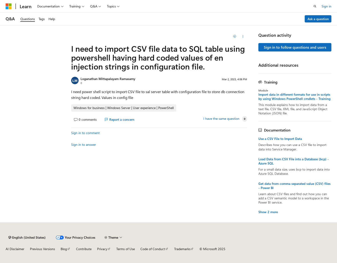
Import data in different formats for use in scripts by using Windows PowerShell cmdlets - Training (294, 96)
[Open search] (315, 6)
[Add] (235, 36)
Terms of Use (125, 249)
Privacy (102, 249)
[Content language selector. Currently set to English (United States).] (27, 237)
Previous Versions (42, 249)
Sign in (326, 6)
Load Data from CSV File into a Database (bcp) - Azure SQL (293, 161)
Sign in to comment (85, 133)
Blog (64, 249)
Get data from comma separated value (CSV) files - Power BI (294, 186)
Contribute (84, 249)
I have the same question (221, 119)
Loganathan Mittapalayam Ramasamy (108, 79)
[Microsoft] (9, 6)
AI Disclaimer (15, 249)
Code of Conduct (152, 249)
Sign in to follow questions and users (295, 47)
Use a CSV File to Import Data (280, 139)
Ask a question (318, 19)
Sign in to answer (83, 144)
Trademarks (182, 249)
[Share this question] (243, 36)
